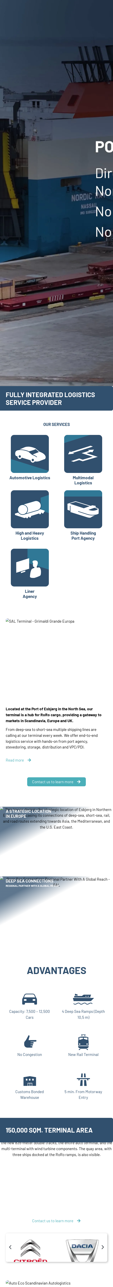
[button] (10, 1247)
